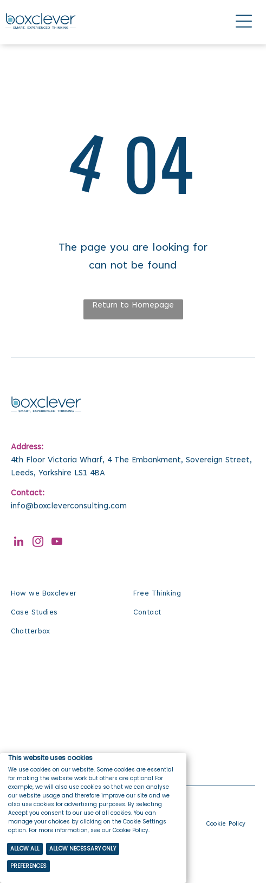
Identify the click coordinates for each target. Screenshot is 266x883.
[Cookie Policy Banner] (93, 818)
